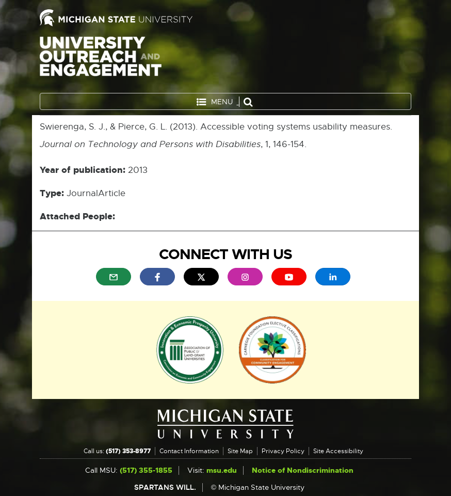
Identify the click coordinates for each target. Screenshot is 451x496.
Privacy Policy (283, 451)
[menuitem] (113, 276)
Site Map (240, 451)
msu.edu (221, 470)
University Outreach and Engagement (101, 62)
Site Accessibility (338, 451)
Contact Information (189, 451)
